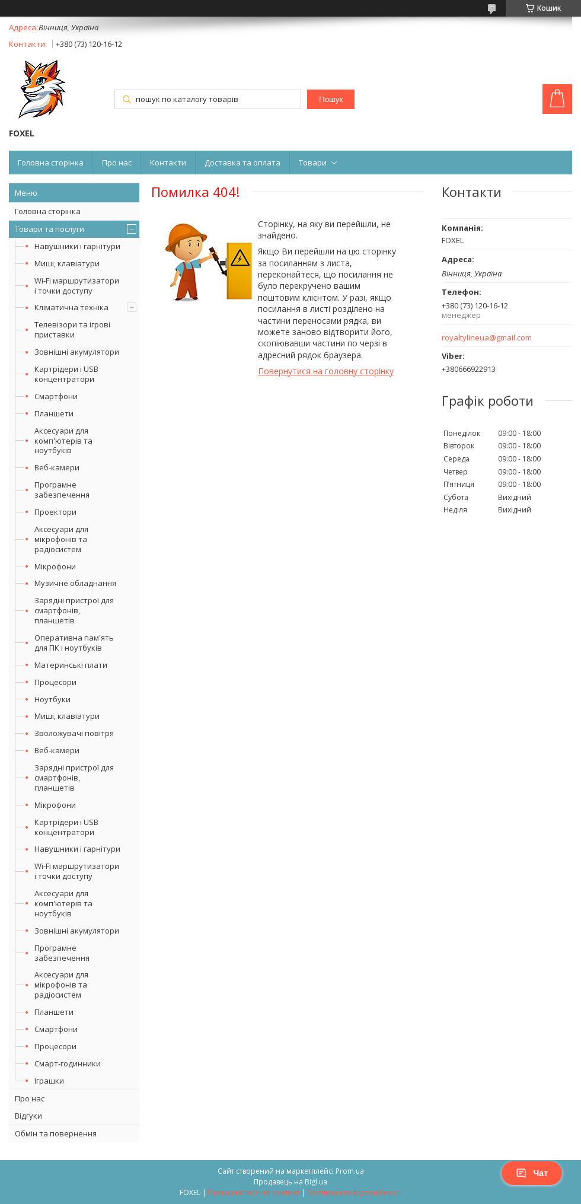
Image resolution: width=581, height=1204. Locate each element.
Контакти (168, 162)
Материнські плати (70, 665)
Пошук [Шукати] (331, 99)
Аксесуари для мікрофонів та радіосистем (61, 539)
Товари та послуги (49, 229)
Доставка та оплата (242, 162)
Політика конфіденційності (354, 1192)
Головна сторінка (51, 162)
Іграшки (49, 1080)
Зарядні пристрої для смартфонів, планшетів (74, 610)
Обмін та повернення (56, 1133)
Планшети (54, 413)
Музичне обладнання (75, 583)
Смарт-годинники (67, 1063)
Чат (532, 1173)
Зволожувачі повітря (74, 733)
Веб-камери (56, 467)
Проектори (55, 512)
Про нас (117, 162)
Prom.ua (350, 1171)
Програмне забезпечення (62, 489)
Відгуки (28, 1115)
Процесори (55, 682)
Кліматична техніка (71, 307)
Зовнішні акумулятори (76, 351)
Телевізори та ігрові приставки (72, 329)
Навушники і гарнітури (77, 246)
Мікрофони (55, 566)
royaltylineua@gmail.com (487, 338)
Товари (313, 162)
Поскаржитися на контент (253, 1192)
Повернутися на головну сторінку (326, 371)
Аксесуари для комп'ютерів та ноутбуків (63, 440)
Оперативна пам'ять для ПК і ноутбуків (74, 642)
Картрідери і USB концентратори (66, 374)
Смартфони (56, 396)
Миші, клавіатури (67, 263)
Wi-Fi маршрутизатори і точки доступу (76, 285)
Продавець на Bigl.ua (290, 1182)
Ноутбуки (52, 699)
